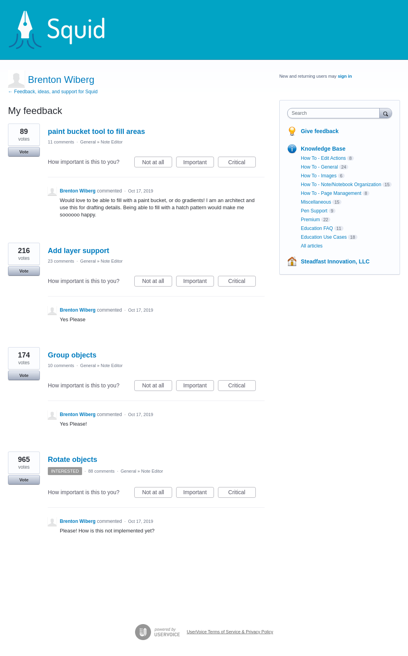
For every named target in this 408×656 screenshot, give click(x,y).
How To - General (319, 167)
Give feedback (320, 131)
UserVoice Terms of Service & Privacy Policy (230, 631)
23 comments (61, 261)
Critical (242, 163)
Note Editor (112, 141)
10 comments (61, 365)
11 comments (61, 141)
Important (198, 163)
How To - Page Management (331, 193)
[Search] (385, 113)
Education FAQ (317, 228)
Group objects (72, 355)
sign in (345, 76)
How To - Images (319, 176)
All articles (312, 246)
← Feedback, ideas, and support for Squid (53, 91)
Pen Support (314, 211)
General (88, 141)
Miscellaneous (316, 202)
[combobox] (335, 113)
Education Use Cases (324, 237)
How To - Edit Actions (323, 158)
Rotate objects (72, 460)
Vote (23, 151)
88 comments (101, 471)
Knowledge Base (323, 148)
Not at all (157, 163)
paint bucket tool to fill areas (96, 132)
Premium (310, 219)
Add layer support (78, 251)
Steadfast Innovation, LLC (335, 261)
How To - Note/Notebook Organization (341, 184)
